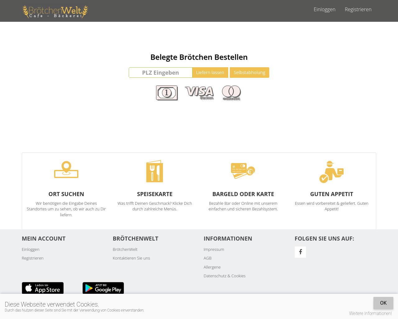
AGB (207, 258)
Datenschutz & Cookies (225, 276)
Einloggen (325, 9)
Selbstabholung (249, 72)
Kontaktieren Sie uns (131, 258)
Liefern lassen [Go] (210, 72)
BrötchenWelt (125, 249)
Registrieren (358, 9)
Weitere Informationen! (370, 313)
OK (383, 303)
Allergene (212, 267)
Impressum (214, 249)
